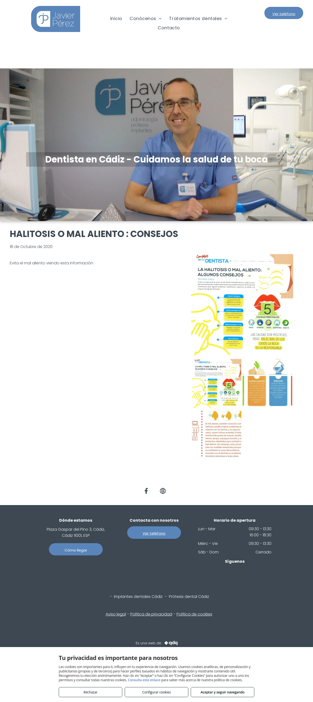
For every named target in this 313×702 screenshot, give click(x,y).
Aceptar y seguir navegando (222, 692)
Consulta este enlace (144, 680)
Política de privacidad (151, 614)
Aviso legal (116, 614)
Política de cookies (194, 614)
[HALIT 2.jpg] (217, 434)
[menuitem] (116, 18)
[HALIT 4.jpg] (267, 384)
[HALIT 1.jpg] (217, 384)
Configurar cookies (156, 692)
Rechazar (90, 692)
